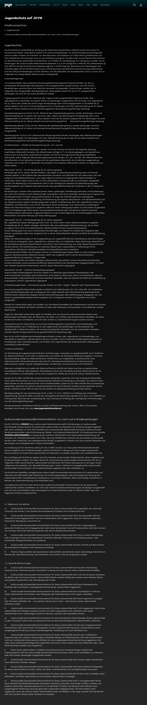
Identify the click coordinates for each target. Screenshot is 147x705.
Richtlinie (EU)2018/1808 (17, 435)
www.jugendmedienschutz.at (47, 408)
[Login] (141, 5)
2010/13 (25, 424)
